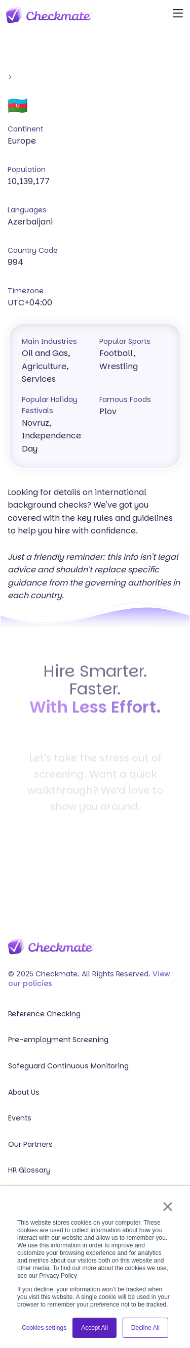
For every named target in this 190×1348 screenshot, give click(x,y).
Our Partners (30, 1144)
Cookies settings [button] (44, 1327)
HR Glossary (29, 1170)
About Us (24, 1092)
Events (19, 1118)
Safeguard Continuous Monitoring (68, 1066)
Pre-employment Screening (58, 1040)
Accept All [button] (94, 1327)
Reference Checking (44, 1014)
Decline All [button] (145, 1327)
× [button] (167, 1206)
